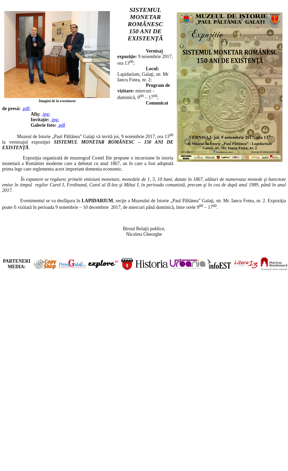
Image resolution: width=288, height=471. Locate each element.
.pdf (61, 125)
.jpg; (46, 114)
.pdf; (26, 108)
